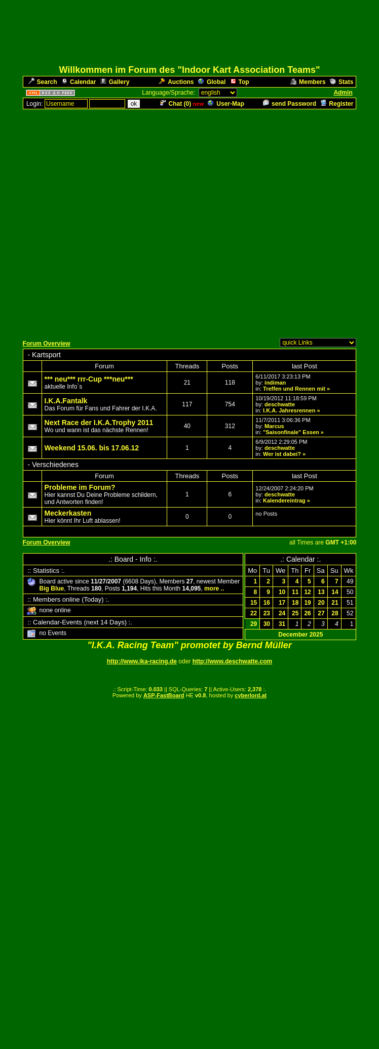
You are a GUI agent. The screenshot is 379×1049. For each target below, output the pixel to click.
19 (307, 602)
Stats (341, 82)
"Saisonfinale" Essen (291, 432)
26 (307, 613)
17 (282, 602)
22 (253, 613)
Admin (342, 92)
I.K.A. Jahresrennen (289, 410)
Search (42, 82)
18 (295, 602)
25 (295, 613)
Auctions (176, 82)
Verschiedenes (55, 464)
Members (308, 82)
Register (336, 103)
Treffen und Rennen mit (294, 389)
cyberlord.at (251, 695)
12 (307, 592)
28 (334, 613)
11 (295, 592)
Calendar (78, 82)
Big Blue (52, 588)
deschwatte (279, 404)
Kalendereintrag (284, 500)
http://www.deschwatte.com (233, 661)
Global (211, 82)
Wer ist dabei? (282, 454)
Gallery (115, 82)
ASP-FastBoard (163, 695)
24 (282, 613)
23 (266, 613)
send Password (289, 103)
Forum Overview (46, 343)
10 (282, 592)
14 (334, 592)
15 (253, 602)
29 (253, 623)
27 (321, 613)
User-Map (226, 103)
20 (321, 602)
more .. (214, 588)
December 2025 (300, 634)
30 (266, 623)
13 (321, 592)
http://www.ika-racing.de (142, 661)
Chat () (176, 103)
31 (282, 623)
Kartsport (46, 355)
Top (239, 82)
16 (266, 602)
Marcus (274, 426)
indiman (275, 383)
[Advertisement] (187, 221)
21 (334, 602)
